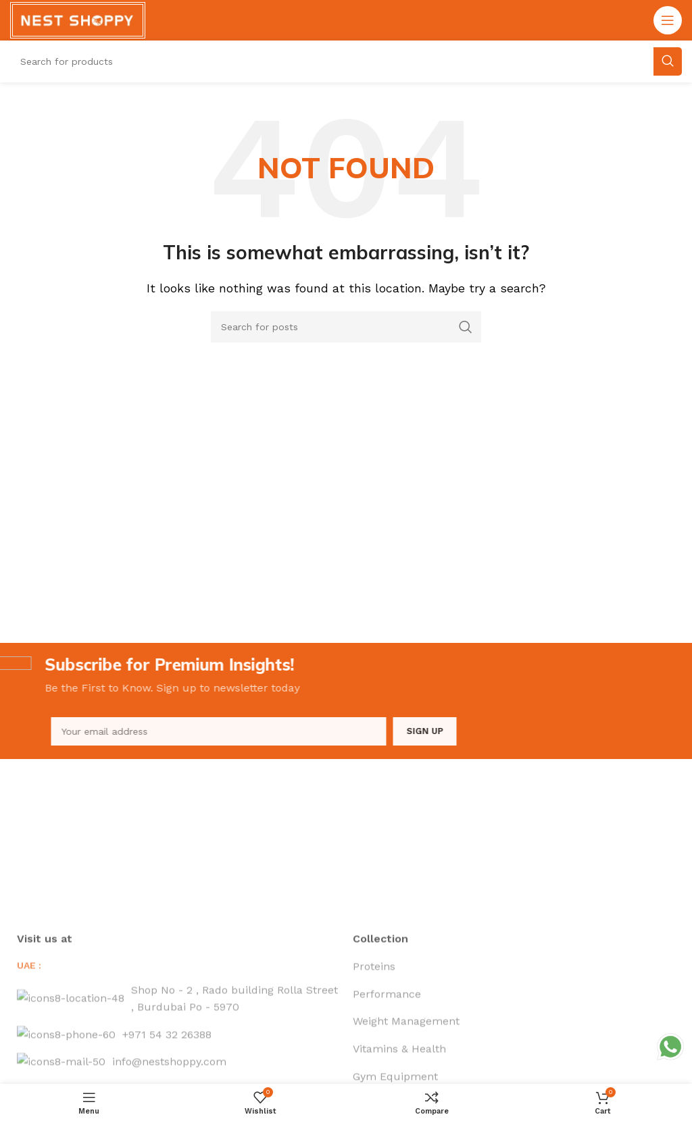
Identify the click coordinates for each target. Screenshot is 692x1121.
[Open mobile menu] (668, 20)
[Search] (346, 326)
